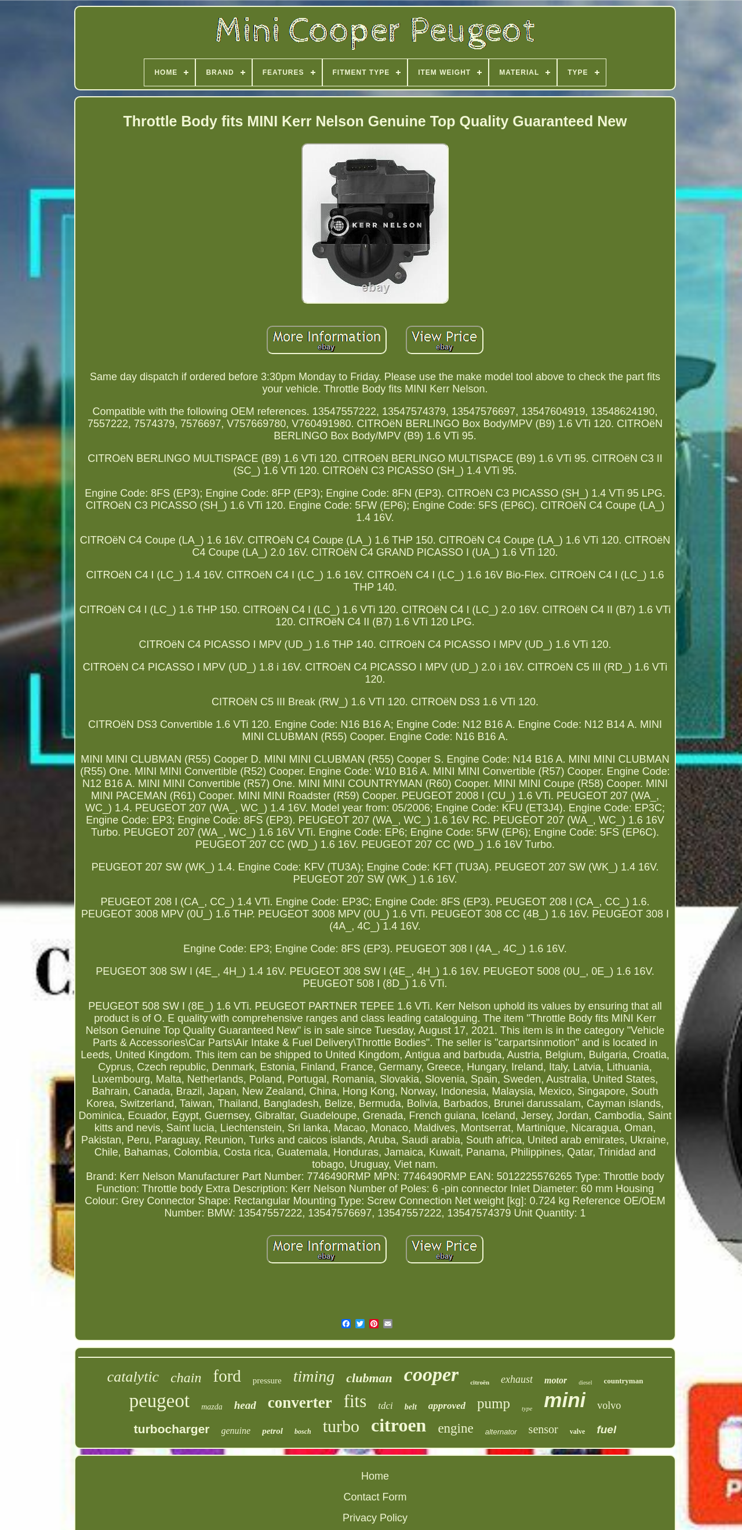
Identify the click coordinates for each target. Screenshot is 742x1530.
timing (314, 1376)
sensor (543, 1429)
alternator (501, 1431)
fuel (606, 1429)
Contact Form (374, 1497)
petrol (272, 1431)
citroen (398, 1425)
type (527, 1408)
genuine (236, 1431)
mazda (212, 1406)
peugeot (159, 1400)
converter (300, 1402)
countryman (623, 1380)
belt (411, 1406)
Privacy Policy (375, 1518)
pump (493, 1403)
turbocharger (172, 1429)
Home (375, 1476)
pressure (267, 1380)
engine (455, 1428)
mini (564, 1400)
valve (577, 1431)
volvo (609, 1405)
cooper (431, 1374)
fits (355, 1401)
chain (185, 1377)
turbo (341, 1426)
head (245, 1405)
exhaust (517, 1379)
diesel (585, 1382)
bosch (302, 1431)
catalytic (133, 1376)
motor (555, 1380)
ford (227, 1376)
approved (446, 1405)
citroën (479, 1382)
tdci (385, 1405)
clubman (369, 1378)
